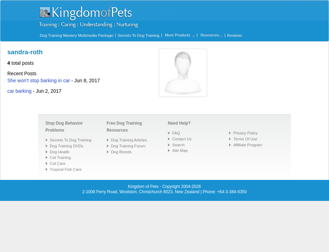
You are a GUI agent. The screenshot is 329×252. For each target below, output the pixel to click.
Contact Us (181, 139)
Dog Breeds (121, 152)
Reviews (234, 35)
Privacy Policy (245, 133)
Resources (211, 35)
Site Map (180, 150)
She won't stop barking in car (38, 80)
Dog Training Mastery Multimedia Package (76, 35)
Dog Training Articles (129, 140)
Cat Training (60, 157)
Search (178, 145)
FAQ (176, 133)
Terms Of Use (245, 139)
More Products (180, 35)
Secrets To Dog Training (138, 35)
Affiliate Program (247, 145)
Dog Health (60, 152)
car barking (19, 91)
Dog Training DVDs (66, 146)
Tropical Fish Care (66, 169)
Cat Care (58, 163)
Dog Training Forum (128, 146)
